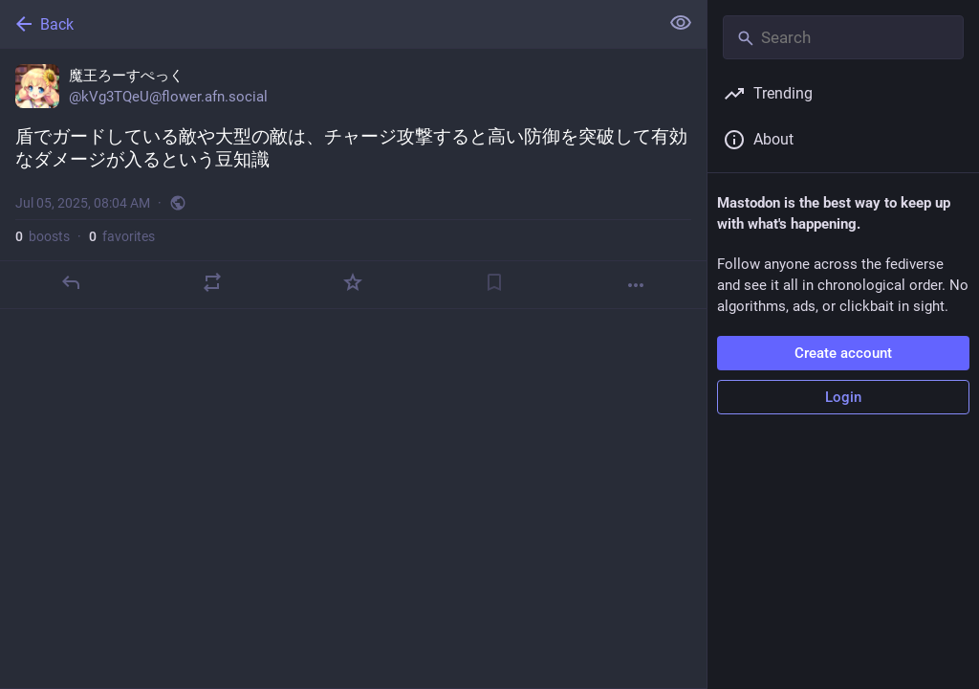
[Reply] (70, 282)
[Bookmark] (494, 282)
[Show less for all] (681, 23)
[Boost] (212, 282)
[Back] (327, 24)
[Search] (843, 37)
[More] (635, 285)
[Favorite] (352, 282)
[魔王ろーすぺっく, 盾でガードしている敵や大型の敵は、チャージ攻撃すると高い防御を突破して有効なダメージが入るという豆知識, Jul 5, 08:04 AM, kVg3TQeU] (353, 179)
